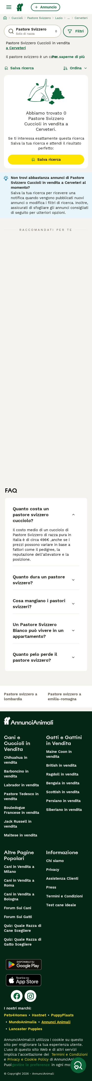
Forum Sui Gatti (18, 917)
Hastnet (39, 1015)
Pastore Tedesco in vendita (21, 796)
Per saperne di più (68, 57)
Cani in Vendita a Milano (19, 869)
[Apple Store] (23, 980)
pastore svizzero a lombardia (20, 696)
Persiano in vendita (63, 801)
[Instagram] (30, 996)
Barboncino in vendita (16, 773)
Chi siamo (55, 861)
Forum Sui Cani (17, 908)
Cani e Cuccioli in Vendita (17, 743)
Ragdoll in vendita (62, 774)
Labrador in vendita (21, 785)
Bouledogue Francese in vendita (21, 810)
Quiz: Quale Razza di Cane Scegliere (22, 928)
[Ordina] (75, 68)
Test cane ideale (61, 905)
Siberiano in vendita (64, 809)
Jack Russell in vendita (17, 824)
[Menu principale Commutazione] (9, 7)
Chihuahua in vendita (15, 760)
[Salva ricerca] (78, 1065)
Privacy (52, 869)
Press (51, 887)
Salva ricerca (19, 68)
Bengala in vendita (62, 783)
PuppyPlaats (62, 1015)
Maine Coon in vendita (59, 754)
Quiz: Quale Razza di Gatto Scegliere (22, 942)
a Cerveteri (16, 48)
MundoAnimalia (23, 1022)
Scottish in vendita (62, 792)
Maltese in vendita (20, 835)
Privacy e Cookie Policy (27, 1059)
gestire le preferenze (31, 1065)
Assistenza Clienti (62, 878)
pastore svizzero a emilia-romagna (64, 696)
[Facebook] (17, 996)
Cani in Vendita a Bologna (19, 896)
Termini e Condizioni (64, 896)
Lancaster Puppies (25, 1029)
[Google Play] (23, 964)
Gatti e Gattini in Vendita (64, 740)
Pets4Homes (15, 1015)
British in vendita (61, 765)
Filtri (75, 31)
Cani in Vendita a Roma (19, 883)
